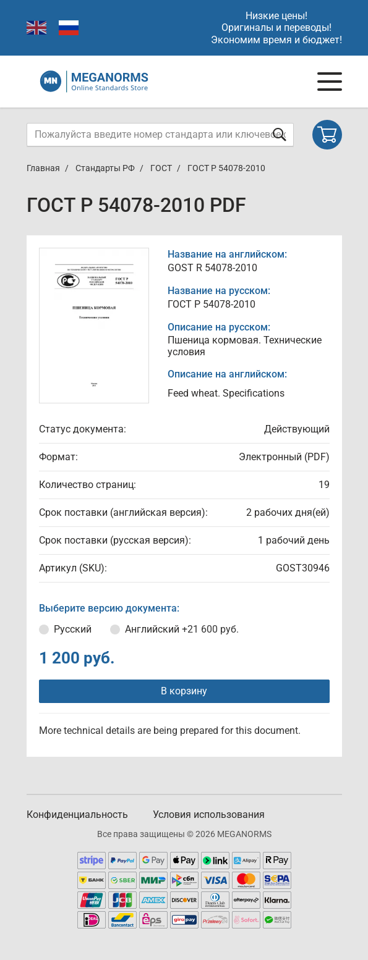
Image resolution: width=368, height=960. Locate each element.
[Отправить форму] (279, 134)
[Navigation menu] (329, 81)
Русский (73, 629)
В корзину (184, 691)
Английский (182, 629)
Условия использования (209, 814)
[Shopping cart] (327, 134)
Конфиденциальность (77, 814)
